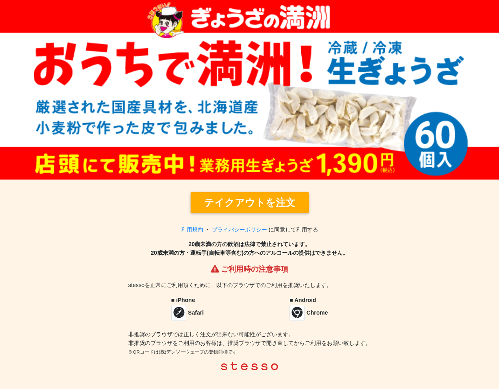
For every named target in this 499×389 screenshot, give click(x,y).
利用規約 (192, 229)
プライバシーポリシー (239, 229)
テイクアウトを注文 (249, 202)
